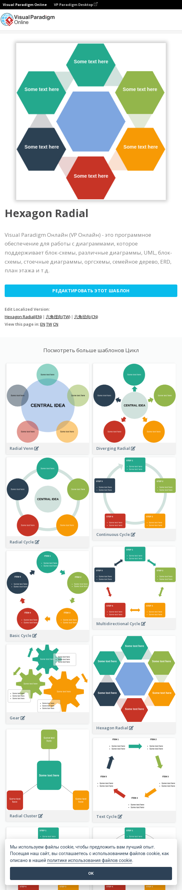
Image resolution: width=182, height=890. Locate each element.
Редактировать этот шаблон (91, 291)
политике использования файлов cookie (89, 860)
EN (42, 324)
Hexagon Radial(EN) (23, 316)
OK (90, 873)
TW (49, 324)
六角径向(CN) (86, 316)
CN (55, 324)
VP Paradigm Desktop (76, 4)
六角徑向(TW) (58, 316)
